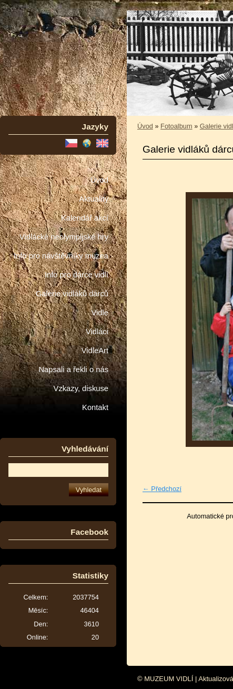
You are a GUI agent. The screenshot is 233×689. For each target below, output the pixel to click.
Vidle (100, 312)
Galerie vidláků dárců (72, 293)
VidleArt (95, 350)
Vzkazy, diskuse (81, 388)
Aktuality (93, 199)
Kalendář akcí (84, 218)
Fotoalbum (176, 126)
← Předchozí (162, 489)
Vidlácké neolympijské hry (63, 237)
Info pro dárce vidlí (76, 275)
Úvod (99, 180)
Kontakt (95, 407)
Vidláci (97, 331)
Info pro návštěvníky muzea (61, 256)
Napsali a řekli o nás (73, 369)
